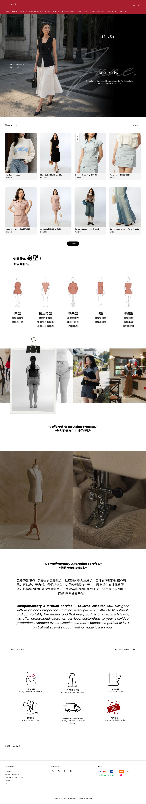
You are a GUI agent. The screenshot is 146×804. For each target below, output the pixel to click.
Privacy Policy (9, 780)
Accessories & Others (36, 11)
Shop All (22, 11)
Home (8, 11)
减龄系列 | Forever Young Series (93, 11)
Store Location (111, 11)
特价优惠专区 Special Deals (71, 11)
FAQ (6, 783)
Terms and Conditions (12, 774)
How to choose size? (125, 11)
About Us (8, 771)
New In (14, 11)
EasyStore (89, 798)
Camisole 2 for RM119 (52, 11)
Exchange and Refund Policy (14, 777)
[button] (130, 4)
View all (73, 244)
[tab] (136, 125)
